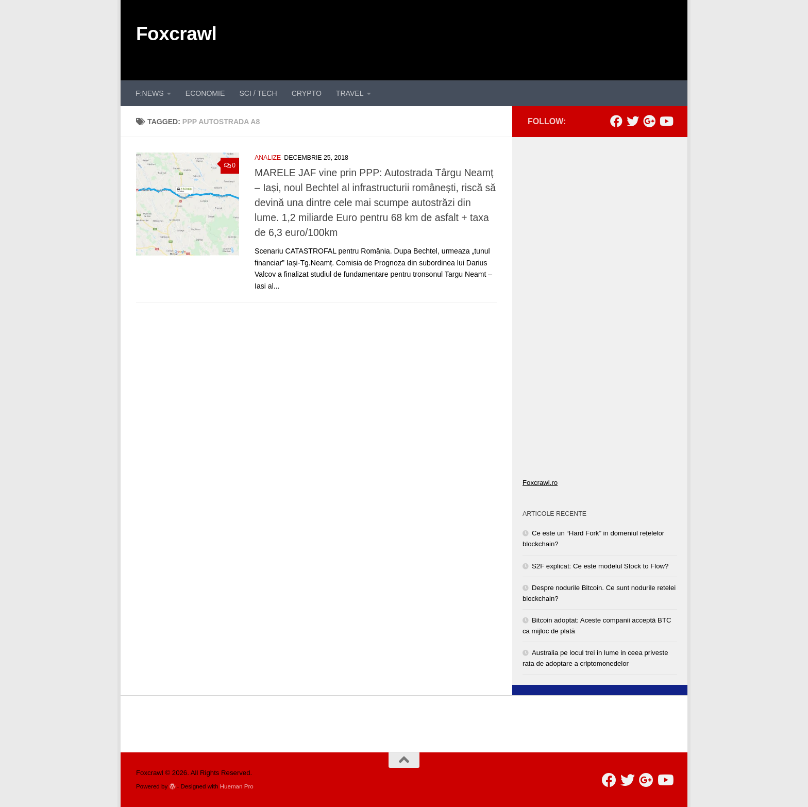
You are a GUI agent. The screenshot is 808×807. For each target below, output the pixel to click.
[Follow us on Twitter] (633, 121)
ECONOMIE (205, 93)
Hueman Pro (237, 786)
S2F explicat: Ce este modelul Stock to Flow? (600, 566)
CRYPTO (307, 93)
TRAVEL (350, 93)
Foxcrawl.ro (540, 482)
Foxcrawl (176, 33)
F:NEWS (150, 93)
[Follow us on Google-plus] (649, 121)
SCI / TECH (258, 93)
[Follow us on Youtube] (666, 121)
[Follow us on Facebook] (616, 121)
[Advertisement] (484, 38)
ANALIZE (268, 157)
